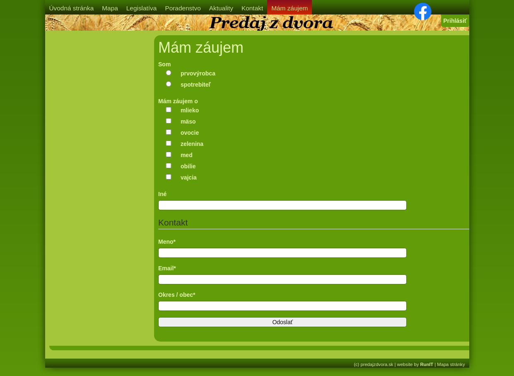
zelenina (192, 144)
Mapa (110, 8)
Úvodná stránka (71, 8)
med (187, 155)
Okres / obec (176, 294)
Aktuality (221, 8)
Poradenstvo (182, 8)
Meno (167, 241)
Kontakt (252, 8)
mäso (188, 121)
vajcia (189, 177)
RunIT (427, 364)
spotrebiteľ (196, 84)
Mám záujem (289, 8)
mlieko (190, 110)
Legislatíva (141, 8)
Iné (162, 194)
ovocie (190, 132)
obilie (188, 166)
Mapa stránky (451, 364)
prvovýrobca (198, 73)
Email (167, 268)
